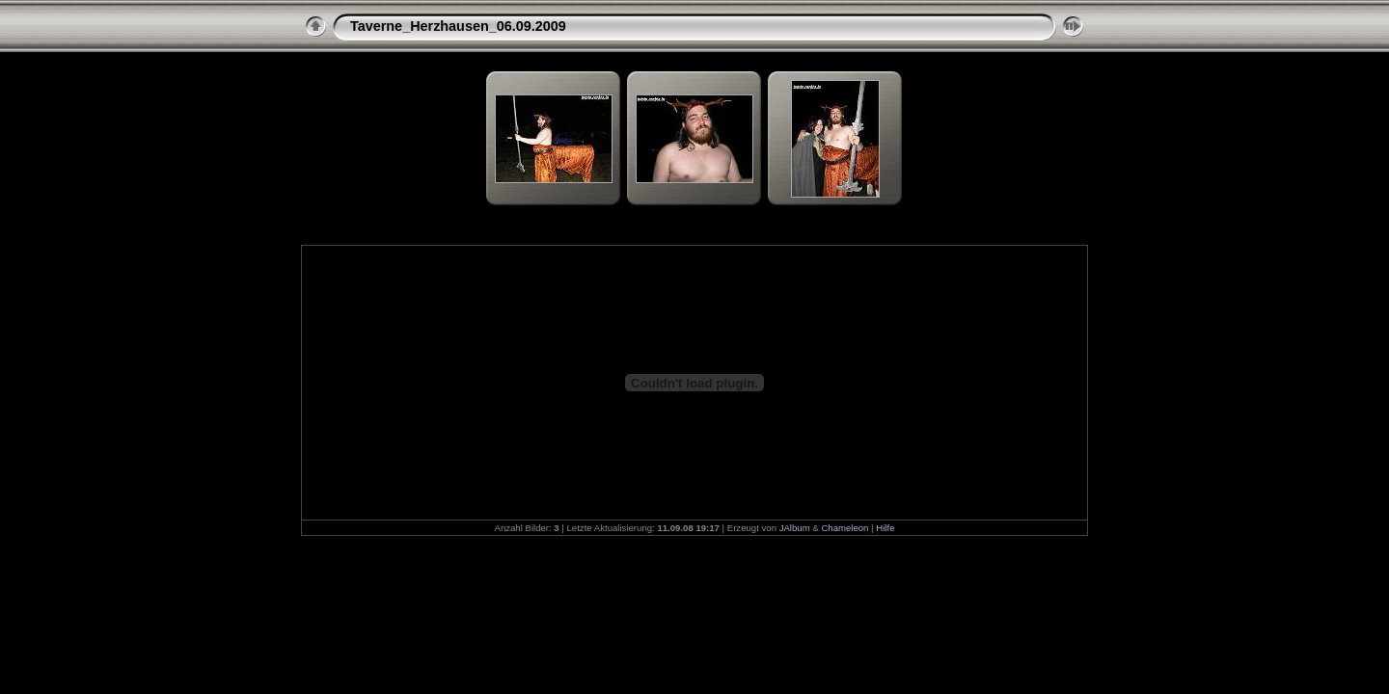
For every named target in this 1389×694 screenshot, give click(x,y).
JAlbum (794, 527)
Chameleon (844, 527)
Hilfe (885, 527)
